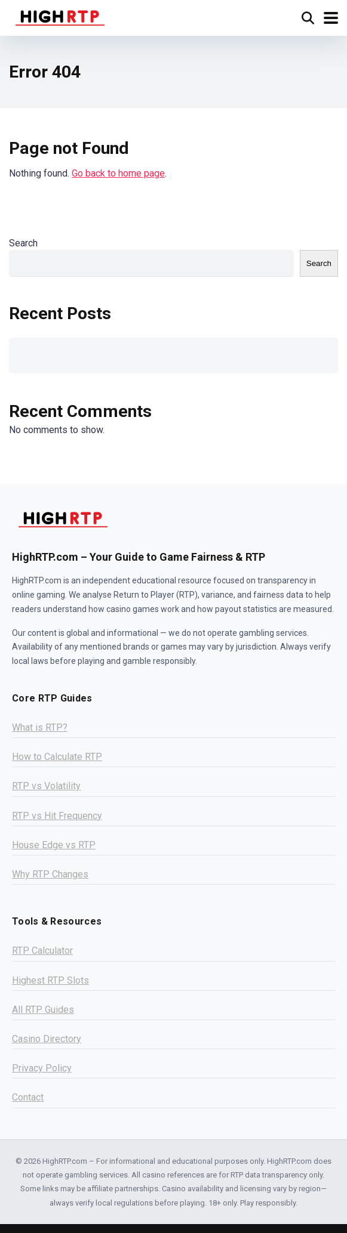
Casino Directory (46, 1039)
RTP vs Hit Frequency (57, 815)
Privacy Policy (42, 1068)
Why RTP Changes (50, 874)
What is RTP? (39, 727)
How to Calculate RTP (57, 756)
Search (23, 243)
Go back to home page (118, 173)
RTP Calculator (42, 950)
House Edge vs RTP (54, 845)
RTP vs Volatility (46, 786)
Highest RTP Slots (50, 980)
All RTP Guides (43, 1009)
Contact (28, 1097)
